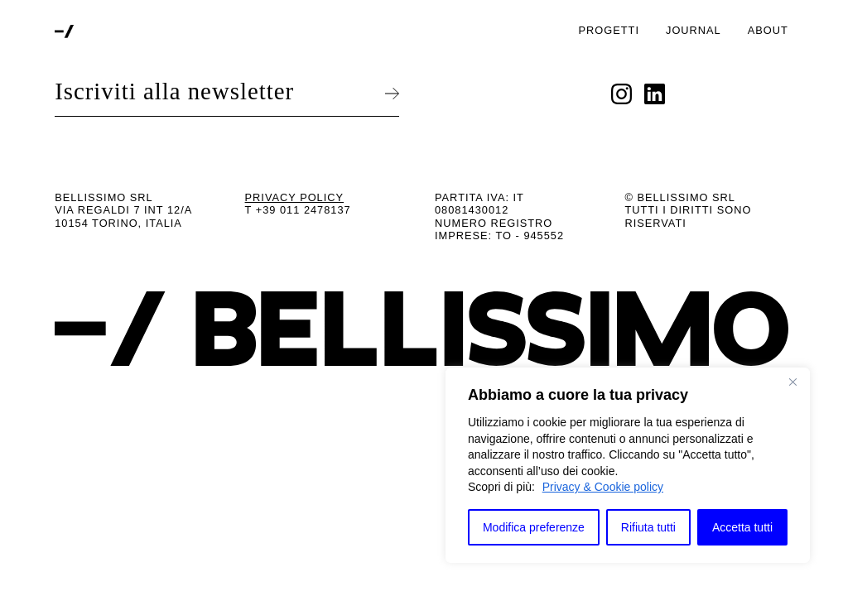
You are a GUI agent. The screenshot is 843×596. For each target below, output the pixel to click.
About (768, 30)
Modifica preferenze (534, 527)
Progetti (609, 30)
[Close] (792, 382)
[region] (628, 465)
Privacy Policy (294, 197)
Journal (693, 30)
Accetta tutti (742, 527)
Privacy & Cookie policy (602, 486)
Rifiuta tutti (648, 527)
